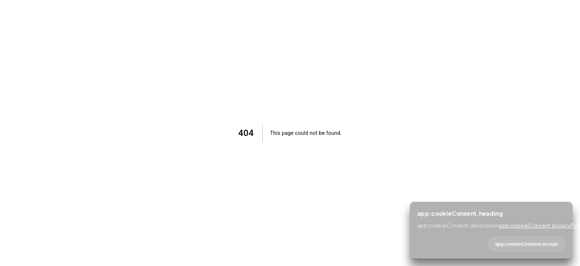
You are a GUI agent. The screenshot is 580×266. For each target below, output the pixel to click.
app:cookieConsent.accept (526, 244)
